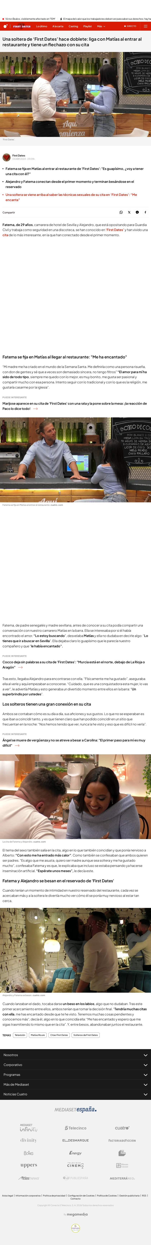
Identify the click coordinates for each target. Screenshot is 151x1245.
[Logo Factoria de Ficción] (122, 1140)
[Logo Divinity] (28, 1140)
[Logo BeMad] (122, 1153)
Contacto (75, 1198)
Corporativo (75, 1065)
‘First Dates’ (115, 230)
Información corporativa (28, 1195)
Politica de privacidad (54, 1195)
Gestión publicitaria (129, 1195)
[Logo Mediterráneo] (122, 1178)
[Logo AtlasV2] (28, 1178)
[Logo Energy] (75, 1153)
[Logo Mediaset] (75, 1112)
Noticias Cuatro (75, 1094)
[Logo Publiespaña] (75, 1178)
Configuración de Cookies (81, 1195)
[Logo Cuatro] (122, 1127)
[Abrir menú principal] (145, 26)
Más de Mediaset (75, 1084)
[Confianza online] (75, 1232)
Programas (75, 1074)
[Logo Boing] (29, 1153)
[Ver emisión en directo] (130, 26)
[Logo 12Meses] (122, 1165)
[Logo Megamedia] (77, 1214)
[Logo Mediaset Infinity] (28, 1127)
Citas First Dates (59, 1035)
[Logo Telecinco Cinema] (75, 1165)
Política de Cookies (107, 1195)
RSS (144, 1195)
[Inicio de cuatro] (6, 26)
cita (6, 235)
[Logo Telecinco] (75, 1127)
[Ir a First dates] (22, 26)
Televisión (20, 1035)
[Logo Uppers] (29, 1165)
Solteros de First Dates (86, 1035)
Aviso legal (7, 1195)
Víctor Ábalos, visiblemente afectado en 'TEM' (30, 19)
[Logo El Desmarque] (76, 1140)
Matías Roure (38, 1035)
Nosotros (75, 1055)
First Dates (18, 155)
